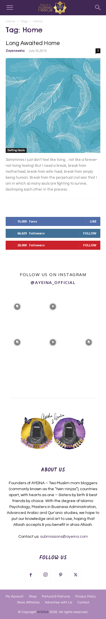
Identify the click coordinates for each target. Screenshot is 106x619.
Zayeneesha (15, 50)
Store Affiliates (28, 602)
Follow (89, 233)
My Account (14, 596)
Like (93, 221)
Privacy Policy (85, 596)
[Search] (98, 7)
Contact (83, 602)
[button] (10, 7)
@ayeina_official (53, 282)
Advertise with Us (58, 602)
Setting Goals (16, 150)
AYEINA (43, 612)
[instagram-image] (17, 306)
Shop (32, 596)
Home (10, 21)
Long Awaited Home (33, 43)
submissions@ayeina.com (64, 537)
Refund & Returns (56, 596)
